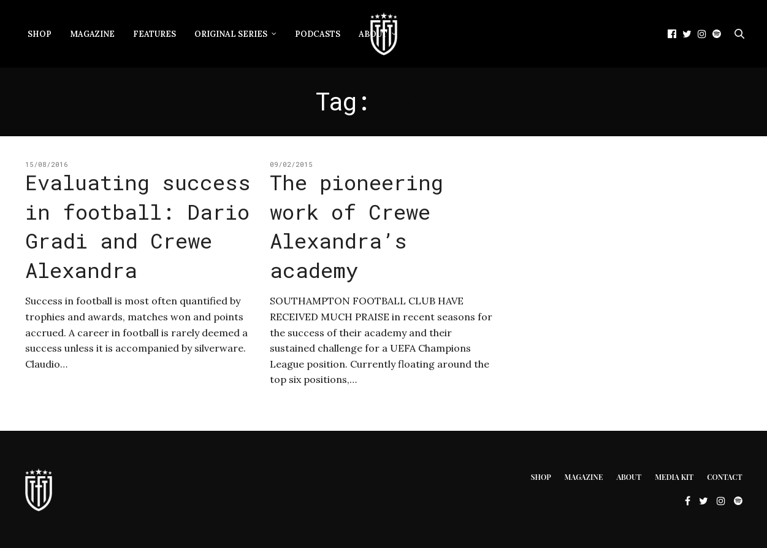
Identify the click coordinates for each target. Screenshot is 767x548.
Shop (40, 34)
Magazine (92, 34)
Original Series (230, 34)
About (628, 477)
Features (154, 34)
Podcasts (317, 34)
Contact (724, 477)
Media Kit (674, 477)
